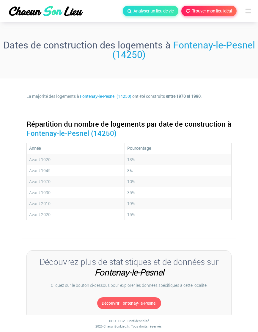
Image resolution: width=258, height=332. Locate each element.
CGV (121, 321)
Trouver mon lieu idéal (209, 11)
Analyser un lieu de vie (151, 11)
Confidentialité (138, 321)
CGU (112, 321)
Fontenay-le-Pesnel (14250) (183, 49)
